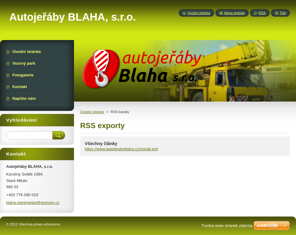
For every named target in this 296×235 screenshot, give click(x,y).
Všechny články (101, 143)
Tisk (283, 13)
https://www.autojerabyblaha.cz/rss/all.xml (121, 149)
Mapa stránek (234, 13)
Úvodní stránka (92, 112)
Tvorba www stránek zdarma (226, 225)
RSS (262, 13)
